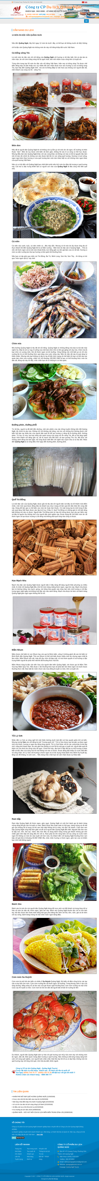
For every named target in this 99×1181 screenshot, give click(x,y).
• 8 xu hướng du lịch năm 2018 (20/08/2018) (26, 1109)
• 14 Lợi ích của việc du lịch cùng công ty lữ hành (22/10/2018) (32, 1104)
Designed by (49, 1179)
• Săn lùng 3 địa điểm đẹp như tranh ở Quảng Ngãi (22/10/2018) (33, 1102)
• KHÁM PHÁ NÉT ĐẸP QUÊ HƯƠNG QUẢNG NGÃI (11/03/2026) (33, 1096)
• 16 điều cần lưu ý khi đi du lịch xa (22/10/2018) (27, 1107)
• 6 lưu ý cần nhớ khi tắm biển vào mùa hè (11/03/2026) (30, 1099)
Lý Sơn (23, 742)
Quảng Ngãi (23, 43)
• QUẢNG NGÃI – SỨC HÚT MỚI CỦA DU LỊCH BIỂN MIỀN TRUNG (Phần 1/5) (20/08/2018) (42, 1112)
